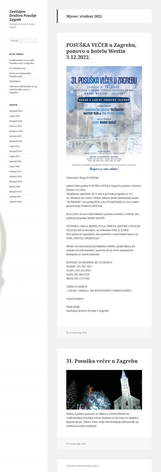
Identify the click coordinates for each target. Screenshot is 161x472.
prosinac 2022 (16, 131)
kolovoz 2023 (15, 126)
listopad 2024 (15, 111)
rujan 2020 (14, 166)
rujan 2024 (14, 116)
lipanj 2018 (14, 186)
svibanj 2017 (15, 196)
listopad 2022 (15, 141)
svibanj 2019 (15, 171)
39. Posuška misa (17, 68)
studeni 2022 (15, 136)
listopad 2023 (15, 121)
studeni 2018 (15, 176)
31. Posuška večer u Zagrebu (102, 360)
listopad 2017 (15, 191)
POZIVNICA (15, 81)
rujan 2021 (14, 156)
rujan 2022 (14, 146)
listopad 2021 (15, 151)
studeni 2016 (15, 201)
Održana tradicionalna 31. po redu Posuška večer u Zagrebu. (23, 89)
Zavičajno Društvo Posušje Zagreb (22, 15)
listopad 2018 (15, 181)
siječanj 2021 (15, 161)
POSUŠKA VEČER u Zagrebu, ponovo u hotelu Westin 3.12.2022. (101, 51)
